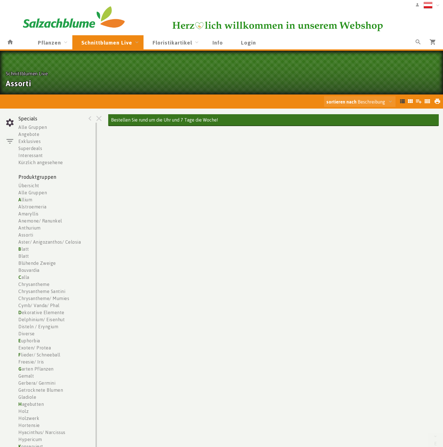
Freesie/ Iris (31, 362)
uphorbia (29, 340)
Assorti (25, 235)
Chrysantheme (33, 284)
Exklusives (29, 141)
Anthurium (29, 228)
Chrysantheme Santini (41, 291)
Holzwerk (28, 418)
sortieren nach (342, 102)
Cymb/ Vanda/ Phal (39, 305)
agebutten (31, 404)
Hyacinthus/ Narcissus (42, 432)
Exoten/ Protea (34, 348)
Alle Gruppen (32, 127)
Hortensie (29, 425)
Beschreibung (355, 102)
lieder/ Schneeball (39, 355)
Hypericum (30, 439)
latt (23, 249)
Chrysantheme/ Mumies (43, 298)
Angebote (28, 134)
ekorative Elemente (41, 312)
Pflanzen (49, 42)
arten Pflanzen (36, 369)
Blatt (23, 256)
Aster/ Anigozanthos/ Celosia (49, 242)
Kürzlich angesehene (40, 162)
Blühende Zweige (37, 263)
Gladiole (27, 397)
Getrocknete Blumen (40, 390)
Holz (23, 411)
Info (217, 42)
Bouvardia (29, 270)
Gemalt (26, 376)
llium (25, 199)
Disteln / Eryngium (38, 326)
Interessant (30, 155)
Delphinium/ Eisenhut (41, 319)
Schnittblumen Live (106, 42)
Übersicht (28, 185)
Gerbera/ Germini (36, 383)
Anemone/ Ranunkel (40, 221)
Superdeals (30, 148)
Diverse (26, 333)
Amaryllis (28, 214)
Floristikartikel (172, 42)
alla (23, 277)
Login (248, 42)
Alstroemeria (32, 207)
